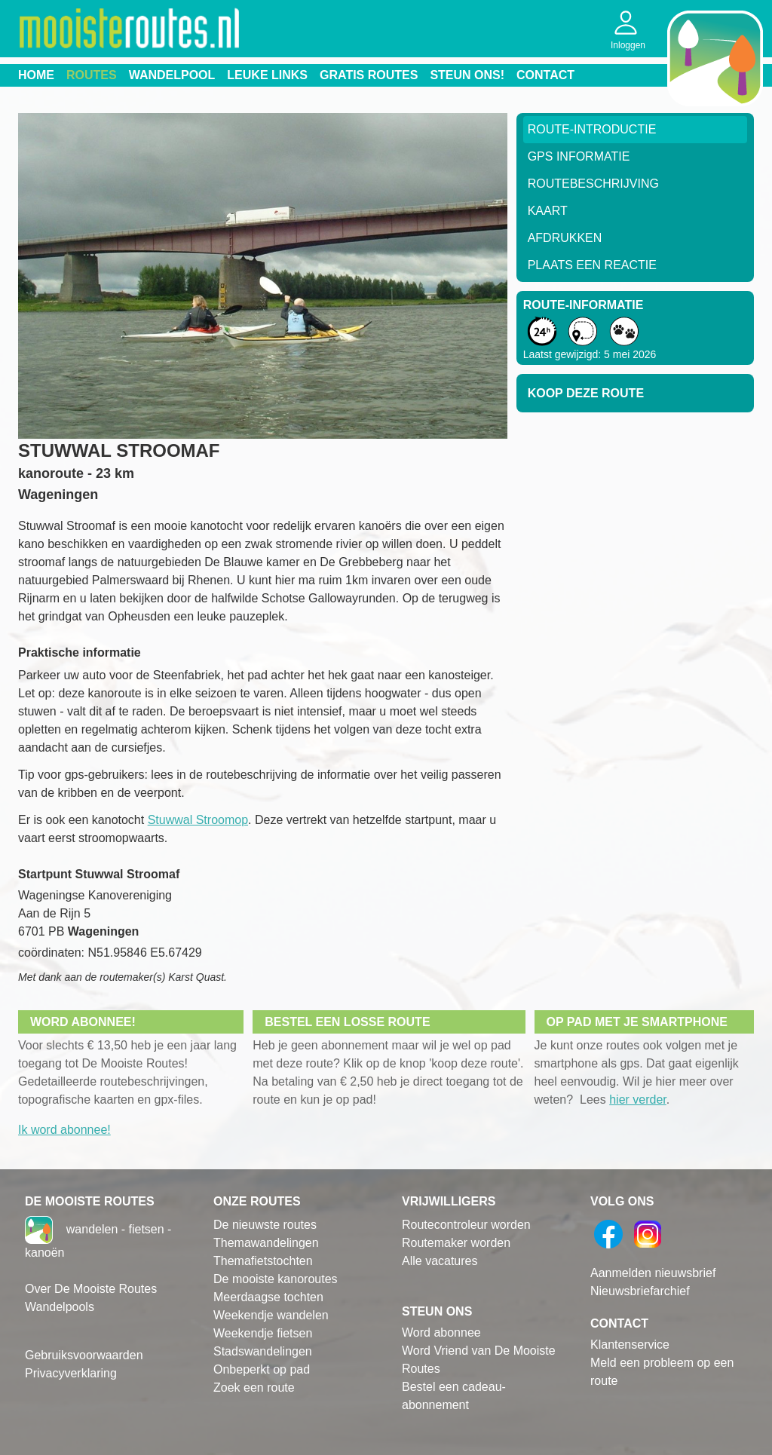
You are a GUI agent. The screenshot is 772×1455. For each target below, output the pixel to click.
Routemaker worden (456, 1242)
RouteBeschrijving (593, 183)
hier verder (637, 1099)
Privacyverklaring (71, 1373)
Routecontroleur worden (466, 1224)
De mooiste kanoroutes (275, 1279)
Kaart (548, 210)
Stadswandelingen (262, 1351)
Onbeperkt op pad (261, 1369)
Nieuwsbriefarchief (640, 1291)
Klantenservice (629, 1344)
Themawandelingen (266, 1242)
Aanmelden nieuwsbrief (652, 1273)
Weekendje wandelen (271, 1315)
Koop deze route (586, 393)
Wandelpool (172, 75)
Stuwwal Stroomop (198, 819)
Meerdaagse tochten (268, 1297)
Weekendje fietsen (262, 1333)
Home (36, 75)
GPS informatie (579, 156)
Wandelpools (59, 1306)
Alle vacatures (440, 1260)
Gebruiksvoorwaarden (84, 1355)
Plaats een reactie (592, 265)
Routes (91, 75)
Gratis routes (369, 75)
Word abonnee (441, 1332)
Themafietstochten (263, 1260)
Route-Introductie (592, 129)
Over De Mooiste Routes (91, 1288)
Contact (545, 75)
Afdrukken (565, 237)
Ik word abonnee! (64, 1129)
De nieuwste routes (265, 1224)
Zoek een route (254, 1387)
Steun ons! (467, 75)
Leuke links (267, 75)
